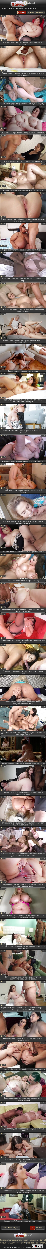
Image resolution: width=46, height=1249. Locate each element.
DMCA (23, 1243)
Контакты (4, 1240)
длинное (40, 12)
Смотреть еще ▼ (10, 1228)
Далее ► (40, 1228)
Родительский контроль (36, 1243)
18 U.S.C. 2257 (13, 1243)
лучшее (22, 12)
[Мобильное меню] (2, 3)
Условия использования (18, 1240)
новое (31, 12)
